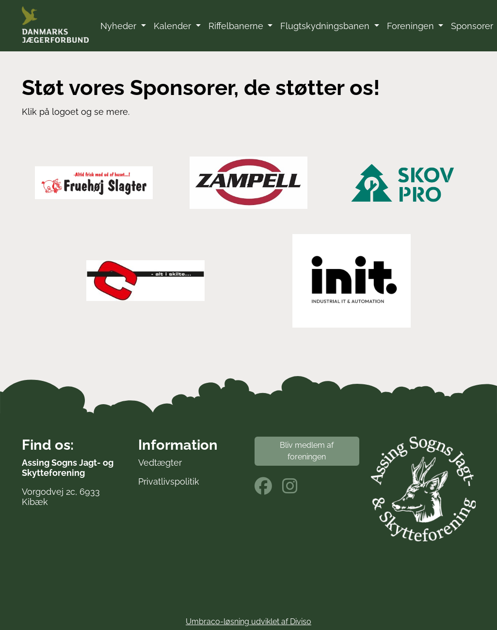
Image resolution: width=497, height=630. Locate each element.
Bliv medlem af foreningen (307, 451)
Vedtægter (160, 462)
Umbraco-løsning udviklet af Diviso (248, 621)
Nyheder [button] (119, 26)
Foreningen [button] (411, 26)
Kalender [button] (173, 26)
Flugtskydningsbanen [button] (326, 26)
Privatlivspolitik (168, 481)
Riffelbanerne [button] (237, 26)
